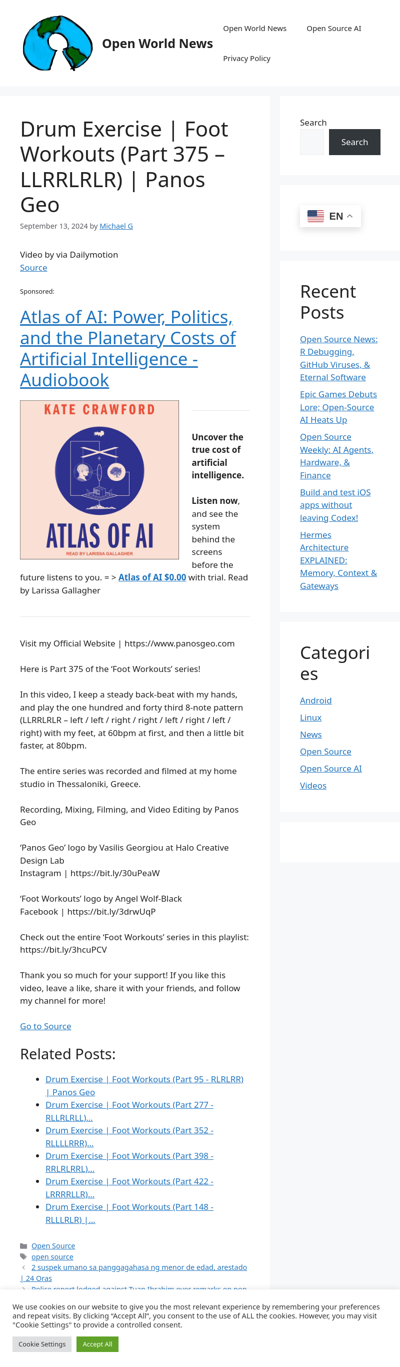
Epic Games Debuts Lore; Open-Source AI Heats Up (338, 406)
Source (34, 267)
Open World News (157, 43)
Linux (311, 717)
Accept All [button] (97, 1343)
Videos (313, 785)
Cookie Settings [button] (42, 1343)
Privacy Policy (246, 58)
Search (313, 122)
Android (316, 700)
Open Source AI (333, 28)
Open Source (53, 1245)
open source (53, 1256)
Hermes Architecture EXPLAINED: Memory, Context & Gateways (338, 560)
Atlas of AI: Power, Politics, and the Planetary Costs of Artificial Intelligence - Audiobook (128, 348)
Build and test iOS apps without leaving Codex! (335, 504)
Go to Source (45, 1026)
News (311, 734)
